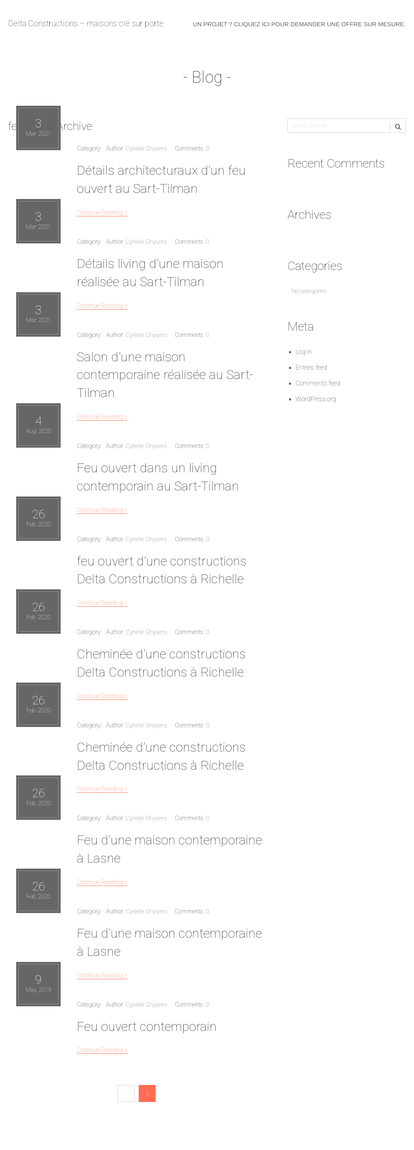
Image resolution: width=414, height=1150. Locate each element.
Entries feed (311, 369)
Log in (304, 353)
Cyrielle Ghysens (146, 150)
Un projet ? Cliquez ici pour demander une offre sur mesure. (299, 24)
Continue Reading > (102, 214)
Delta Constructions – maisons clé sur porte (86, 24)
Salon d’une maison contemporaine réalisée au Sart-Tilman (165, 376)
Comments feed (318, 385)
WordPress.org (316, 400)
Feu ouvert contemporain (147, 1027)
